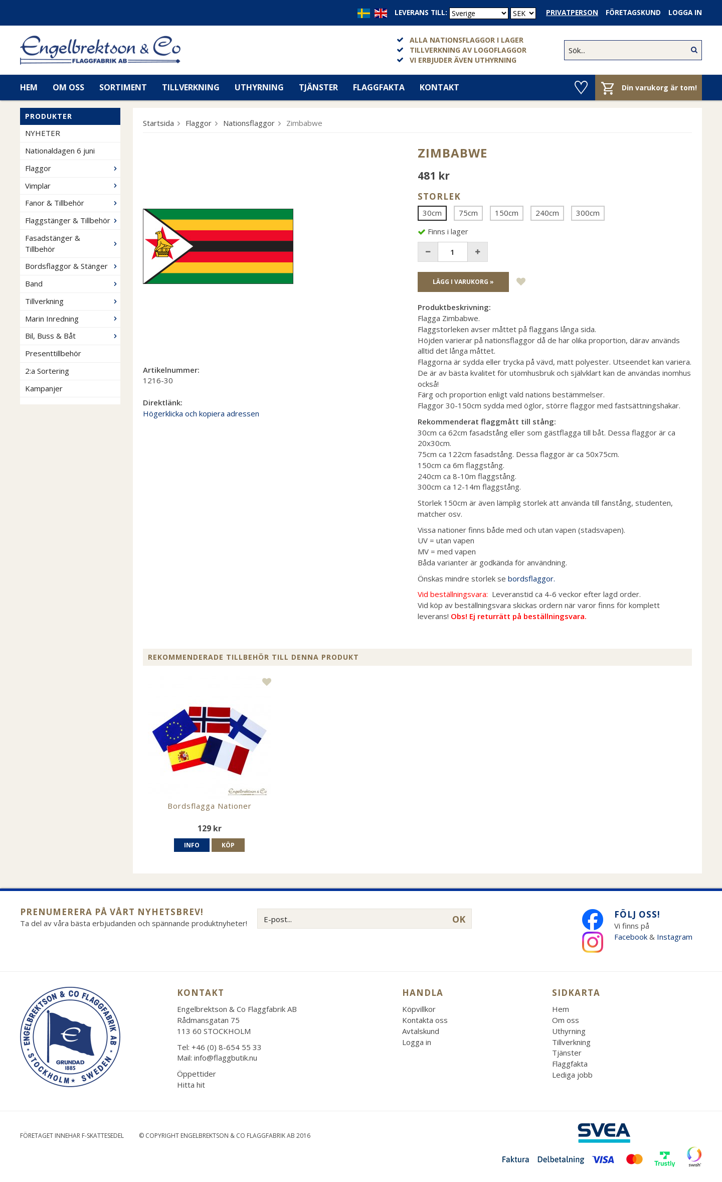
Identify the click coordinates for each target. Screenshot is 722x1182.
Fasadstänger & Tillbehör (72, 243)
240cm (547, 213)
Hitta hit (191, 1085)
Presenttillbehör (53, 353)
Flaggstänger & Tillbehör (72, 220)
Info (192, 845)
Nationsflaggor (249, 123)
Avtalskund (420, 1031)
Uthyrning (259, 87)
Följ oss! (637, 914)
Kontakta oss (425, 1020)
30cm (432, 213)
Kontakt (439, 87)
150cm (506, 213)
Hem (29, 87)
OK (458, 919)
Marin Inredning (72, 319)
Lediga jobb (572, 1075)
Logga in (685, 12)
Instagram (675, 937)
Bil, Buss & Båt (72, 336)
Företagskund (633, 12)
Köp (228, 845)
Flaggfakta (379, 87)
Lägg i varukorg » (463, 281)
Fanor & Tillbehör (72, 203)
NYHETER (42, 133)
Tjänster (318, 87)
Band (72, 283)
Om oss (68, 87)
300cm (588, 213)
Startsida (158, 123)
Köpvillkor (419, 1009)
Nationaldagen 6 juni (60, 150)
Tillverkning (191, 87)
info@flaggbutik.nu (225, 1058)
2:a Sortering (47, 371)
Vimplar (72, 186)
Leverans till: (421, 12)
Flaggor (72, 168)
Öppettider (196, 1074)
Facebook (630, 937)
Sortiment (123, 87)
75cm (468, 213)
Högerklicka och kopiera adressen (201, 413)
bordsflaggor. (531, 578)
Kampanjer (44, 388)
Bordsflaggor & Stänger (72, 266)
